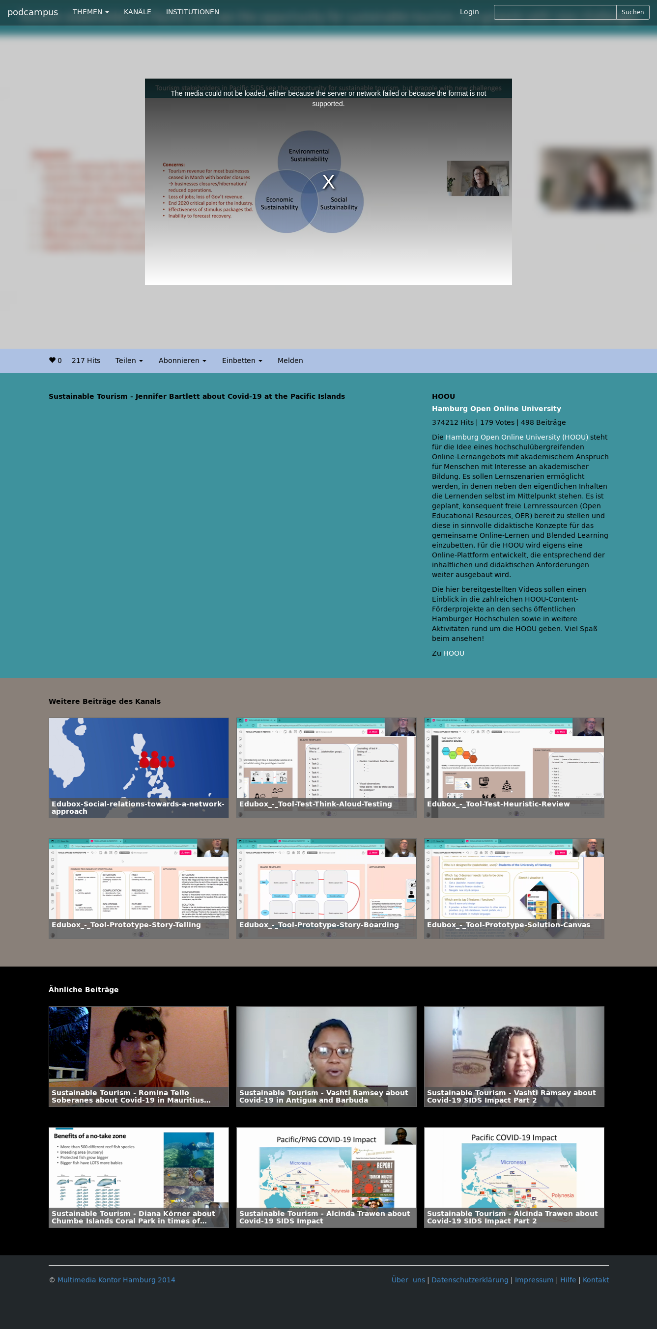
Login (469, 12)
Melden (290, 361)
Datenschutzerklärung (470, 1280)
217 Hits (86, 361)
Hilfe (568, 1280)
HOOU (453, 653)
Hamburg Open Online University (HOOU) (517, 437)
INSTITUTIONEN (192, 12)
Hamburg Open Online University (496, 409)
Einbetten (242, 361)
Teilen (129, 361)
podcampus (32, 12)
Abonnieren (182, 361)
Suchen (633, 12)
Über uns (408, 1280)
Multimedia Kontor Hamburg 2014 (116, 1280)
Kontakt (596, 1280)
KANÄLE (137, 12)
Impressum (534, 1280)
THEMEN (91, 12)
